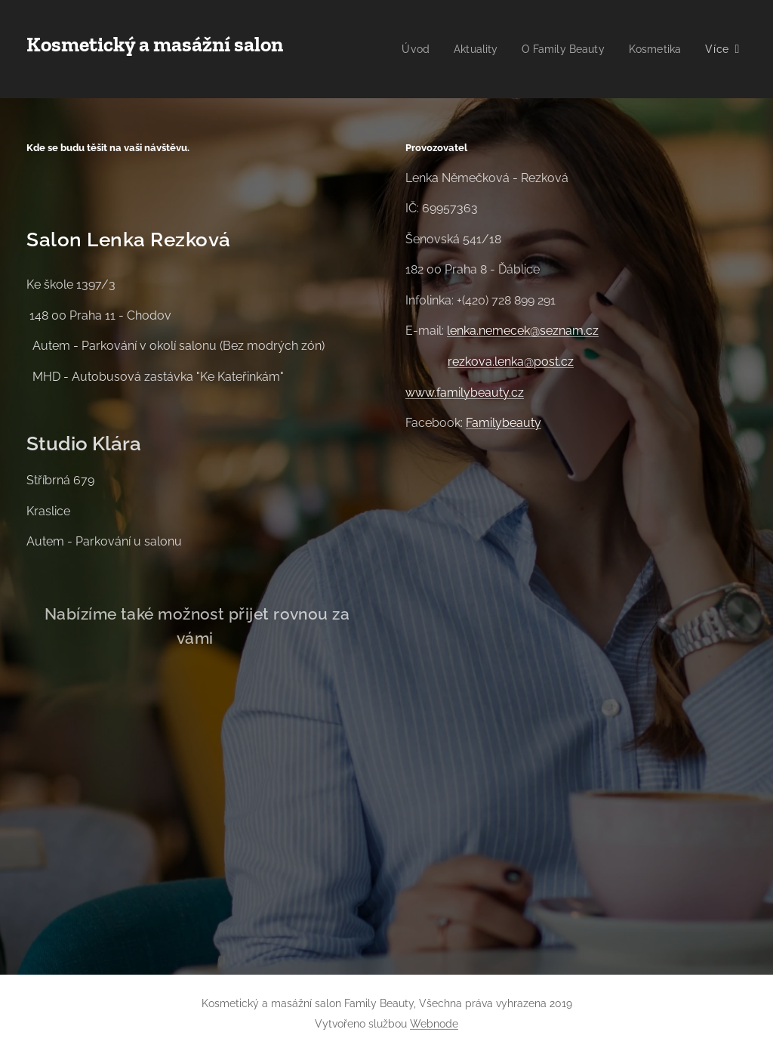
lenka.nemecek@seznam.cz (523, 330)
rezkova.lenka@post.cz (511, 361)
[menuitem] (486, 49)
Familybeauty (503, 423)
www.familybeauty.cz (464, 392)
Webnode (434, 1024)
